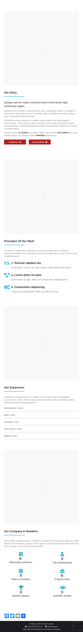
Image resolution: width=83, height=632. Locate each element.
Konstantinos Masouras (52, 629)
